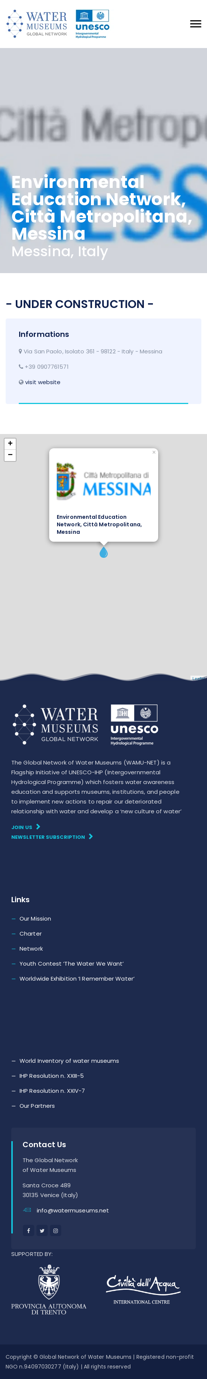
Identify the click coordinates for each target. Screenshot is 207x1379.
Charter (31, 933)
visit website (42, 382)
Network (31, 948)
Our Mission (35, 918)
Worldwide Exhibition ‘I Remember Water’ (77, 978)
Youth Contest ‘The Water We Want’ (72, 963)
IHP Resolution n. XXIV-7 (52, 1091)
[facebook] (28, 1230)
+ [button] (10, 444)
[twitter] (42, 1230)
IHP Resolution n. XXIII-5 (52, 1076)
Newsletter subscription (52, 837)
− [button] (10, 455)
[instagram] (55, 1230)
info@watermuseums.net (73, 1210)
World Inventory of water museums (69, 1061)
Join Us (25, 827)
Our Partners (37, 1106)
